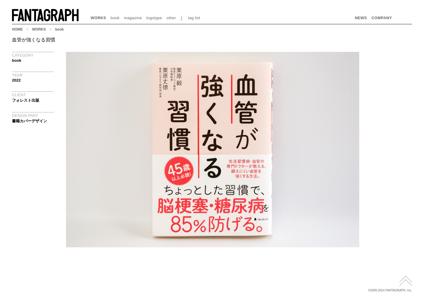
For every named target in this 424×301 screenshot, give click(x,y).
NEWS (361, 18)
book (115, 18)
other (171, 18)
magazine (133, 18)
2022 (16, 80)
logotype (154, 18)
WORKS (98, 18)
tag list (194, 18)
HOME (17, 29)
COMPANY (382, 18)
